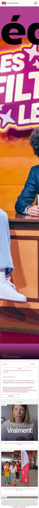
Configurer (15, 506)
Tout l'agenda (32, 363)
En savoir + (11, 396)
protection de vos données (24, 505)
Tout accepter (22, 506)
